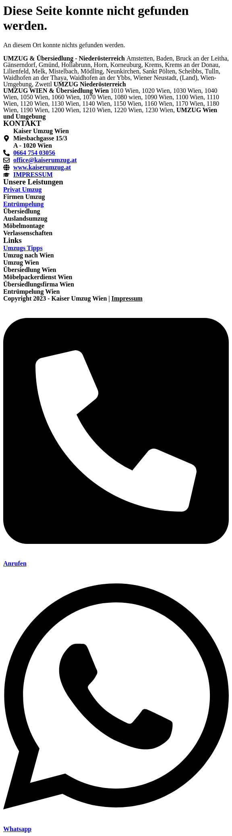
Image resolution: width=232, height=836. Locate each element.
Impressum (127, 298)
